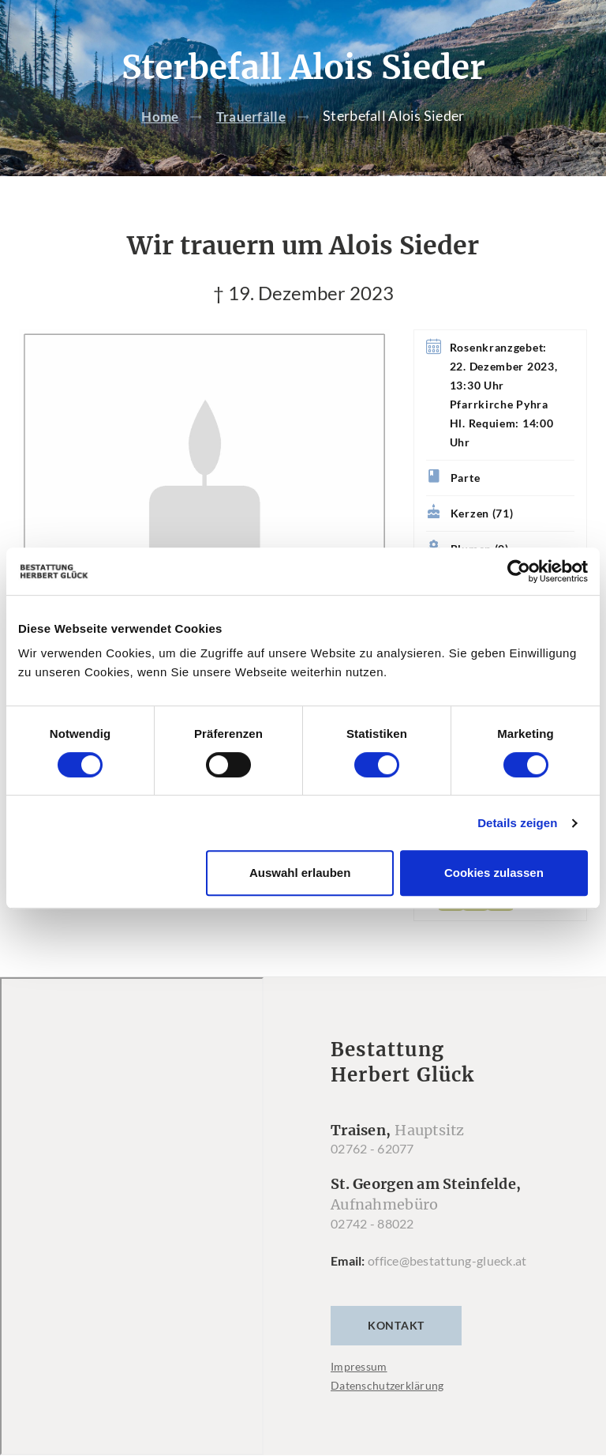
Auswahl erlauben (299, 872)
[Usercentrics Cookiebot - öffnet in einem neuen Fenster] (519, 571)
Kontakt (396, 1326)
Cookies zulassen (494, 872)
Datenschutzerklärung (387, 1386)
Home (158, 116)
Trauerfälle (252, 116)
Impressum (359, 1367)
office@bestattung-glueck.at (447, 1261)
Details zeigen (517, 823)
